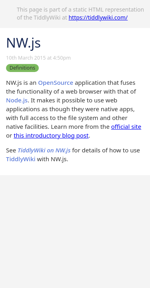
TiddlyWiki (21, 159)
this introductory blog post (51, 135)
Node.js (17, 100)
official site (126, 126)
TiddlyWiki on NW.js (44, 150)
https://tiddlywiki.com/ (98, 17)
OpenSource (55, 82)
